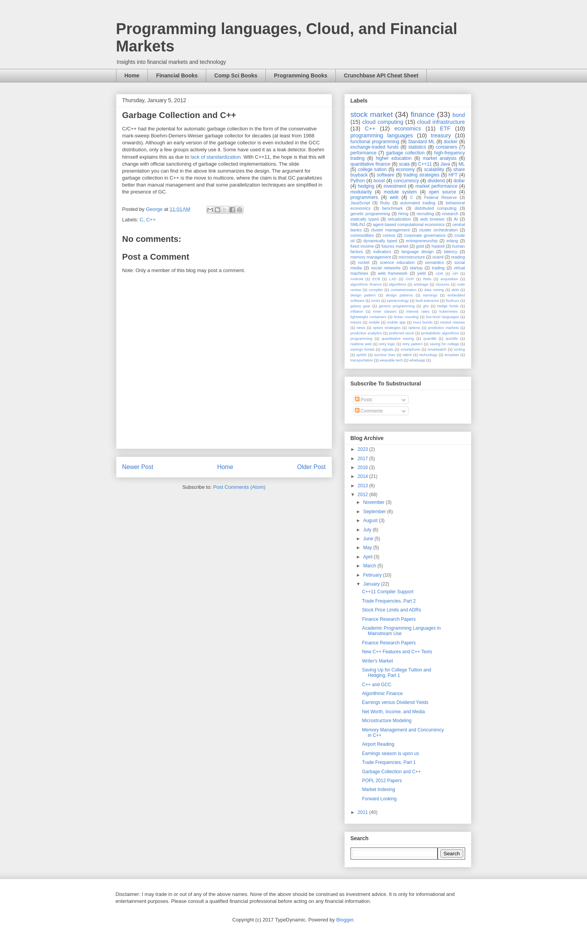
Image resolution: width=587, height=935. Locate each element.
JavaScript (360, 202)
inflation (357, 311)
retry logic (387, 344)
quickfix (452, 338)
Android (357, 279)
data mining (434, 290)
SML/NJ (358, 224)
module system (400, 192)
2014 (363, 476)
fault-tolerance (427, 300)
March (370, 566)
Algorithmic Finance (382, 693)
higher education (394, 158)
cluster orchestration (438, 230)
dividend (436, 180)
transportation (362, 360)
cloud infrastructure (441, 122)
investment (394, 186)
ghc (426, 306)
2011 (363, 812)
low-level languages (442, 317)
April (368, 557)
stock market (372, 114)
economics (407, 128)
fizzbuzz (452, 300)
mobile (374, 322)
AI (456, 219)
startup (416, 267)
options (414, 327)
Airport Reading (378, 744)
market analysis (440, 158)
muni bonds (423, 322)
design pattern (363, 295)
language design (418, 251)
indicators (382, 251)
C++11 (425, 164)
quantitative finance (371, 164)
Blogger (344, 920)
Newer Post (138, 467)
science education (397, 262)
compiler (376, 290)
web (394, 197)
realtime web (361, 344)
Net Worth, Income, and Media (393, 711)
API (455, 273)
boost (379, 180)
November (374, 502)
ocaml (437, 257)
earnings (430, 295)
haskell (438, 246)
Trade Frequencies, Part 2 (389, 601)
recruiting (425, 213)
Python (358, 180)
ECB (376, 279)
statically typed (365, 219)
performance (364, 153)
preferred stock (401, 333)
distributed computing (435, 208)
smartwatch (437, 349)
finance (423, 114)
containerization (403, 290)
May (368, 547)
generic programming (397, 306)
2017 (363, 458)
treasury (441, 135)
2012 (363, 494)
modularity (361, 192)
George (155, 209)
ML (462, 164)
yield (421, 273)
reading (458, 257)
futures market (395, 246)
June (368, 538)
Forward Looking (379, 798)
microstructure (412, 257)
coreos (389, 235)
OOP (410, 279)
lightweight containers (369, 317)
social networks (385, 267)
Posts (363, 399)
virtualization (399, 219)
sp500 (361, 355)
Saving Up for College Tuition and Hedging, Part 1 (396, 672)
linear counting (406, 317)
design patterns (399, 295)
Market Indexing (378, 789)
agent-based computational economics (409, 224)
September (375, 511)
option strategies (387, 327)
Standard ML (421, 141)
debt (455, 290)
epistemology (398, 300)
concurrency (406, 180)
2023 (363, 449)
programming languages (382, 135)
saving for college (444, 344)
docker (451, 141)
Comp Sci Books (235, 75)
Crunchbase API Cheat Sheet (381, 75)
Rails (427, 279)
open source (442, 192)
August (371, 520)
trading (438, 267)
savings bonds (363, 349)
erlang (452, 240)
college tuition (372, 169)
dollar (459, 180)
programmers (364, 197)
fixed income (362, 246)
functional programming (375, 141)
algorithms (397, 284)
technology (428, 355)
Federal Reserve (440, 197)
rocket (363, 262)
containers (446, 147)
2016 (363, 467)
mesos (356, 322)
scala (404, 164)
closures (443, 284)
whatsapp (417, 360)
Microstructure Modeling (386, 720)
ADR (439, 273)
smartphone (410, 349)
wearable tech (391, 360)
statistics (417, 147)
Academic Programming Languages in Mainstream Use (401, 630)
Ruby (385, 202)
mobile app (396, 322)
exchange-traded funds (375, 147)
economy (405, 169)
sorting (459, 349)
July (368, 530)
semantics (434, 262)
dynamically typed (380, 240)
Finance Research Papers (389, 619)
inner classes (384, 311)
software (385, 175)
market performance (436, 186)
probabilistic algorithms (440, 333)
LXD (393, 279)
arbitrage (421, 284)
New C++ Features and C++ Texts (397, 651)
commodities (362, 235)
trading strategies (421, 175)
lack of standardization (216, 157)
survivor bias (384, 355)
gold (420, 246)
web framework (392, 273)
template (452, 355)
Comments (369, 411)
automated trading (417, 202)
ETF (445, 128)
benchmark (392, 208)
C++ (151, 220)
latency (450, 251)
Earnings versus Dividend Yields (395, 702)
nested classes (452, 322)
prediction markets (443, 327)
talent (407, 355)
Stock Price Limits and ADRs (391, 610)
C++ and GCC (376, 684)
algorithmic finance (366, 284)
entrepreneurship (422, 240)
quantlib (429, 338)
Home (132, 75)
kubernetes (448, 311)
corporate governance (425, 235)
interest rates (418, 311)
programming (362, 338)
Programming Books (300, 75)
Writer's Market (377, 661)
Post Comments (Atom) (239, 487)
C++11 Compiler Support (387, 591)
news (360, 327)
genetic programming (370, 213)
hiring (403, 213)
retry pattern (412, 344)
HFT (452, 175)
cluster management (390, 230)
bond (458, 115)
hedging (366, 186)
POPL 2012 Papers (382, 780)
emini (375, 300)
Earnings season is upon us (390, 753)
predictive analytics (366, 333)
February (373, 575)
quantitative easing (398, 338)
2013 (363, 485)
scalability (434, 169)
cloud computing (382, 122)
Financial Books (176, 75)
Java (445, 164)
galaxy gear (361, 306)
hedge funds (448, 306)
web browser (432, 219)
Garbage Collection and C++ (391, 771)
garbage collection (405, 153)
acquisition (449, 279)
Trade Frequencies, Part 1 (389, 762)
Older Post (311, 467)
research (450, 213)
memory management (371, 257)
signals (388, 349)
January (372, 584)
